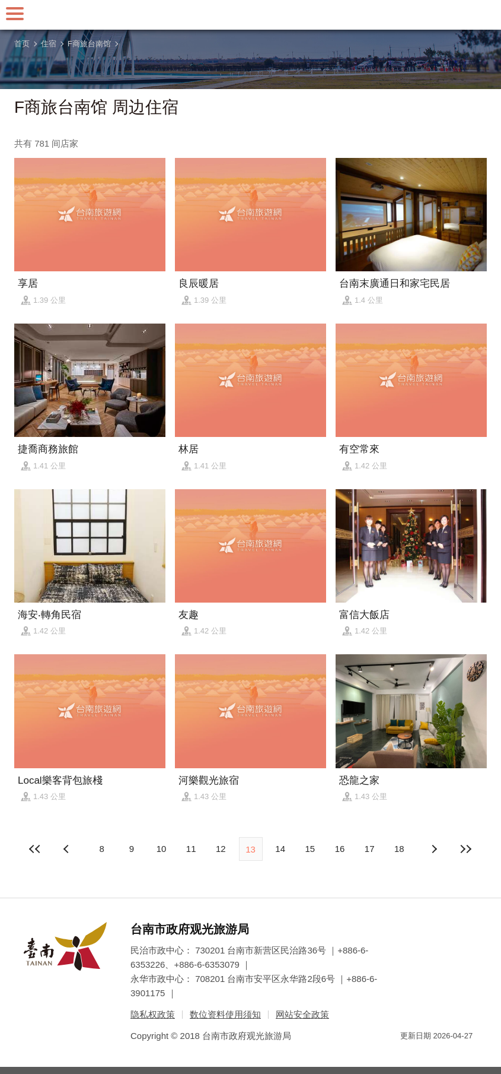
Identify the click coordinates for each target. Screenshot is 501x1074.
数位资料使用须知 (225, 1014)
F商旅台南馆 (89, 43)
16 (340, 849)
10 (162, 849)
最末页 (466, 849)
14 (280, 849)
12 (221, 849)
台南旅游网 (251, 14)
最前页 (35, 849)
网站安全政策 (302, 1014)
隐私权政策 (152, 1014)
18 (399, 849)
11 (191, 849)
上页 (433, 849)
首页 (22, 43)
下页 (67, 849)
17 (370, 849)
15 (310, 849)
